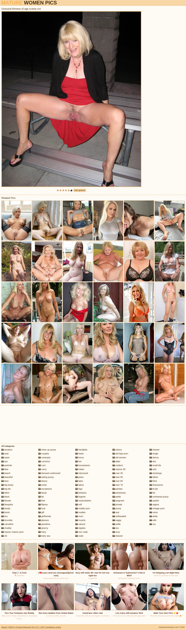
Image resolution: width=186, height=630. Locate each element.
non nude (81, 532)
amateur (6, 450)
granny (43, 528)
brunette (6, 520)
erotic (42, 485)
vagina (154, 504)
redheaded (119, 516)
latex (79, 481)
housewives (82, 465)
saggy (117, 520)
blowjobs (7, 504)
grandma (44, 524)
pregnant (118, 500)
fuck (41, 508)
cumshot (44, 461)
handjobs (81, 450)
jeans (79, 477)
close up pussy (47, 450)
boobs (5, 508)
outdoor (118, 465)
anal (5, 453)
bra (4, 516)
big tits (6, 489)
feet (41, 500)
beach (5, 473)
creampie (44, 457)
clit (4, 536)
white (154, 516)
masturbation (83, 500)
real (116, 512)
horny (79, 457)
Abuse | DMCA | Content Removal (16, 627)
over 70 (118, 485)
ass (4, 461)
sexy (116, 532)
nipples (80, 528)
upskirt (154, 500)
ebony (42, 481)
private (117, 504)
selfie (117, 524)
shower (155, 450)
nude (79, 536)
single (154, 453)
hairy (42, 532)
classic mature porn (12, 532)
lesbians (80, 493)
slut (153, 461)
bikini (5, 493)
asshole (6, 465)
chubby (6, 528)
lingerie (80, 497)
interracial (81, 473)
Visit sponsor (79, 190)
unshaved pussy (159, 497)
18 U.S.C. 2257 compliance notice (46, 627)
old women (119, 457)
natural (80, 524)
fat (41, 497)
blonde (6, 500)
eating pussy (46, 477)
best (5, 481)
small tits (155, 465)
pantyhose (119, 493)
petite (117, 497)
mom (79, 516)
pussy (117, 508)
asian (5, 457)
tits (152, 493)
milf (78, 504)
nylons (117, 450)
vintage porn (157, 508)
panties (118, 489)
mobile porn (82, 508)
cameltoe (7, 524)
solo (153, 469)
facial (42, 493)
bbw (4, 469)
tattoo (154, 477)
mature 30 (119, 469)
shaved (118, 536)
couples (43, 453)
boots (5, 512)
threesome (156, 485)
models (80, 512)
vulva (154, 512)
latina (79, 485)
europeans (45, 489)
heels (79, 453)
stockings (156, 473)
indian (79, 469)
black (5, 497)
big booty (7, 485)
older (116, 461)
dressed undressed (49, 473)
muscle (80, 520)
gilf (41, 512)
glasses (43, 520)
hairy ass (44, 536)
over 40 (118, 473)
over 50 (118, 477)
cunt (42, 465)
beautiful (7, 477)
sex (116, 528)
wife (153, 520)
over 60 (118, 481)
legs (78, 489)
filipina (43, 504)
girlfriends (44, 516)
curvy (42, 469)
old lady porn (120, 453)
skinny (154, 457)
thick (153, 481)
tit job (154, 489)
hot (78, 461)
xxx (153, 524)
